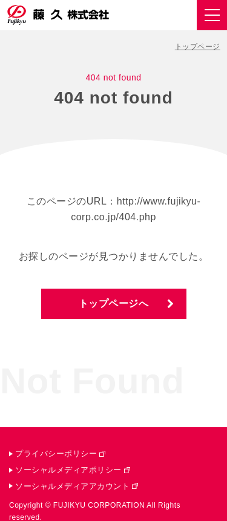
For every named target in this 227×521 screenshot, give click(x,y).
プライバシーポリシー (56, 453)
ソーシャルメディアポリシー (68, 469)
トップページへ (114, 303)
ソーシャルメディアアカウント (72, 486)
